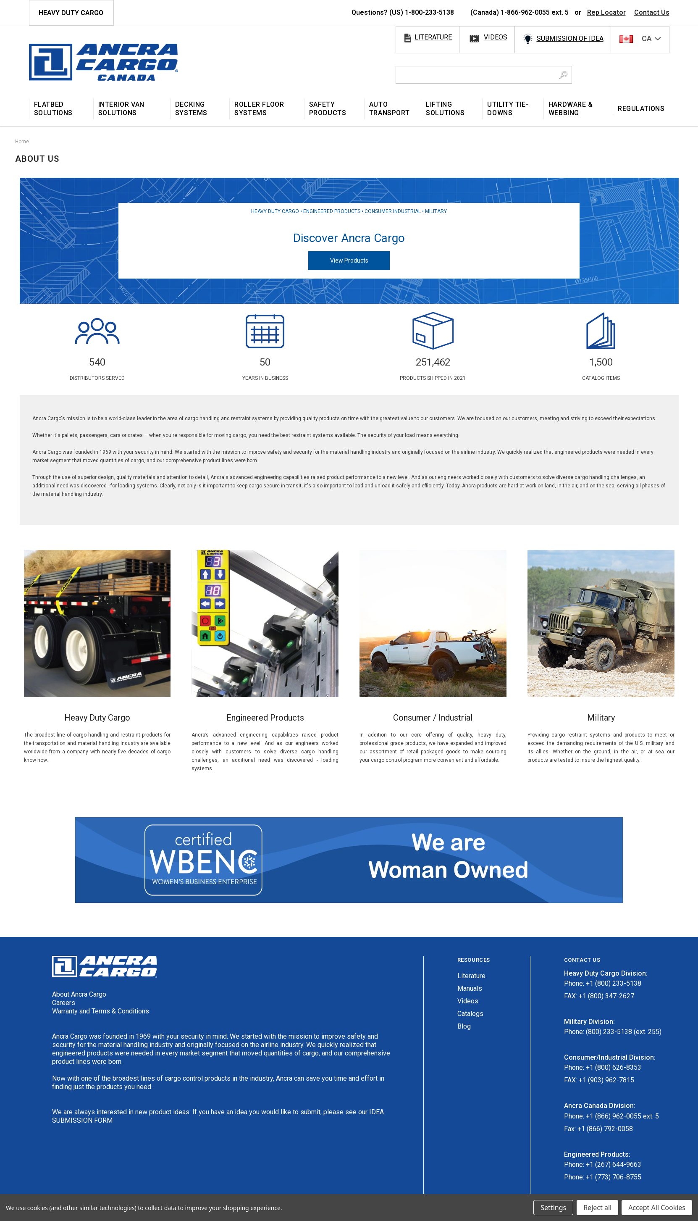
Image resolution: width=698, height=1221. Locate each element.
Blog (464, 1026)
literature (433, 37)
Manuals (469, 988)
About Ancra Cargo (79, 994)
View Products (349, 260)
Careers (63, 1003)
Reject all (597, 1207)
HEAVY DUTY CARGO (71, 13)
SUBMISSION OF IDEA (570, 38)
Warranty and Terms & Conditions (100, 1011)
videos (495, 37)
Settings (553, 1207)
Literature (471, 976)
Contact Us (651, 12)
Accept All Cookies (656, 1207)
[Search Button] (563, 74)
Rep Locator (606, 12)
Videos (467, 1001)
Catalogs (470, 1014)
